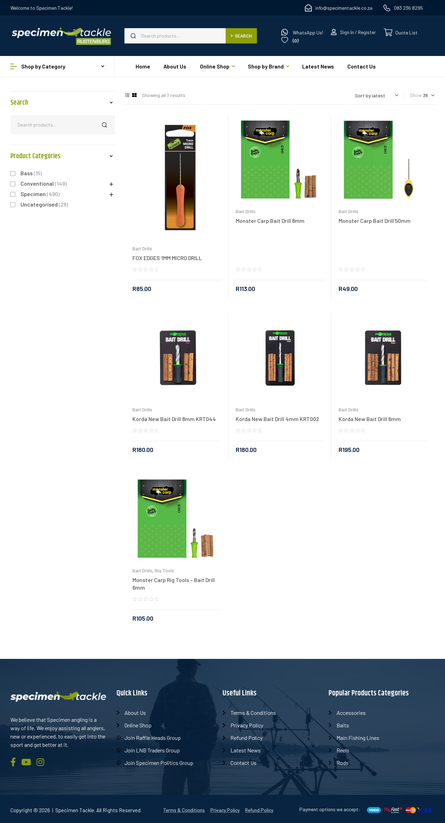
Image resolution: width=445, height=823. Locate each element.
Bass (27, 173)
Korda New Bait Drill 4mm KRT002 (277, 418)
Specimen (33, 194)
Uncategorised (39, 204)
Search (241, 36)
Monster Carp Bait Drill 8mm (270, 220)
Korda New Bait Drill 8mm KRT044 (174, 418)
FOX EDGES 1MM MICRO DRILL (167, 258)
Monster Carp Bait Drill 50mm (375, 220)
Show (416, 95)
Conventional (37, 183)
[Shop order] (376, 95)
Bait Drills (142, 248)
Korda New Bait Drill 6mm (370, 418)
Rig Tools (164, 570)
